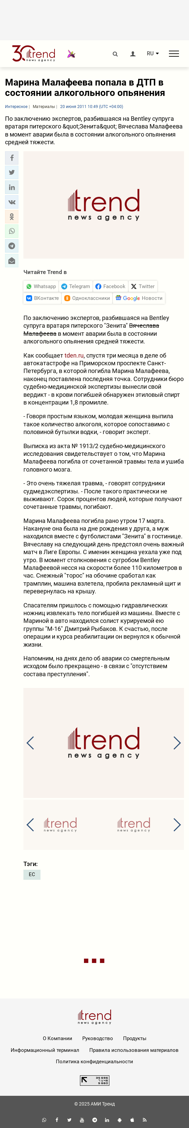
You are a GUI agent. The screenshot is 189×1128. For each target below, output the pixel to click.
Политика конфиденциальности (94, 1062)
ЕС (32, 874)
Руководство (97, 1038)
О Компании (57, 1038)
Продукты (135, 1038)
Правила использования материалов (134, 1050)
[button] (11, 158)
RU (150, 53)
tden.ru (74, 355)
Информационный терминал (45, 1050)
